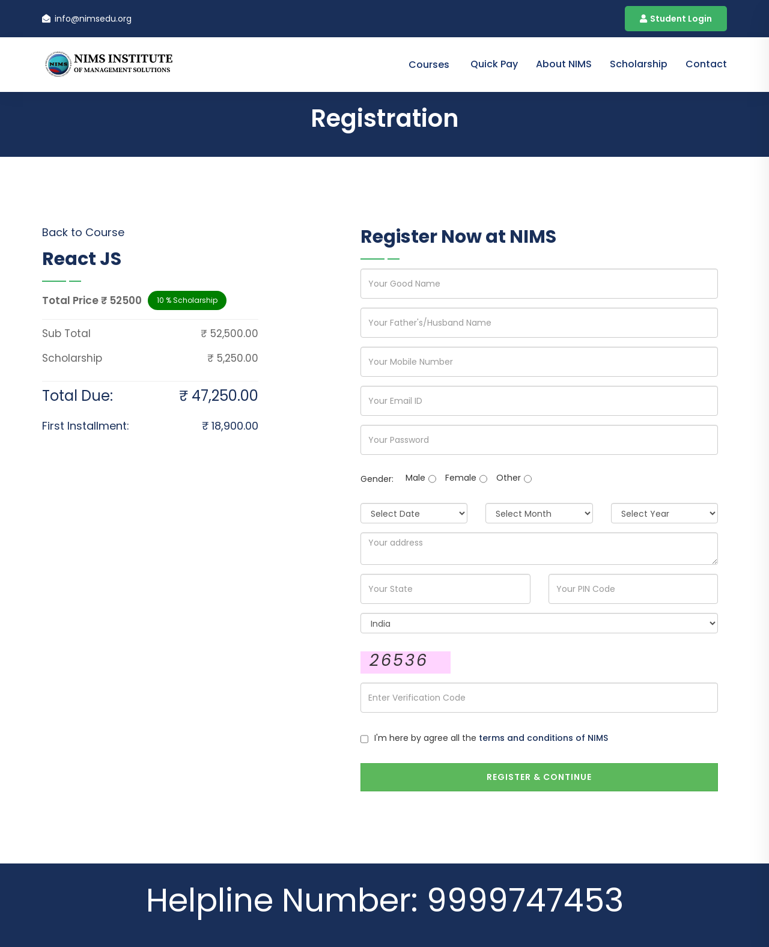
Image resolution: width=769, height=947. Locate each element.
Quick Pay (494, 64)
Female (460, 478)
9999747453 (525, 900)
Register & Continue (539, 777)
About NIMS (564, 64)
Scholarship (638, 64)
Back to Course (83, 232)
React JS (81, 259)
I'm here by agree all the (491, 738)
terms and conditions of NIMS (543, 738)
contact (706, 64)
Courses (429, 65)
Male (415, 478)
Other (508, 478)
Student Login (676, 19)
